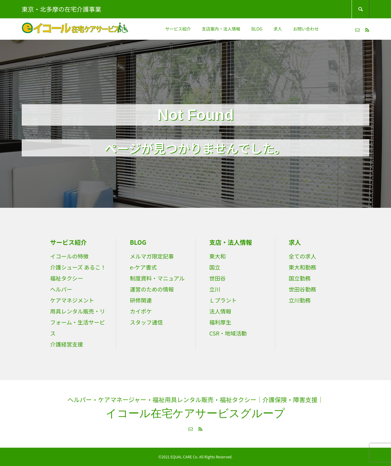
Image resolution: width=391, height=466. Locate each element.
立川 (214, 289)
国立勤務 (300, 278)
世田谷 (217, 278)
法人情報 (220, 311)
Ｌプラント (223, 300)
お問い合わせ (306, 29)
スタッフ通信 (146, 322)
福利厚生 (220, 322)
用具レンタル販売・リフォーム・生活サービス (77, 322)
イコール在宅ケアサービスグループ (195, 413)
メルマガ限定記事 (152, 256)
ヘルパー (61, 289)
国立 (214, 267)
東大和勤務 (302, 267)
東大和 (217, 256)
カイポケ (141, 311)
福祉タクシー (66, 278)
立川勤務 (300, 300)
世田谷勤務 (302, 289)
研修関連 (141, 300)
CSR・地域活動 (228, 333)
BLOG (256, 29)
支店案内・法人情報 (221, 29)
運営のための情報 (152, 289)
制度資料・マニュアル (157, 278)
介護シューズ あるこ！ (78, 267)
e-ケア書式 (143, 267)
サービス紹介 (178, 29)
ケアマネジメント (72, 300)
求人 (277, 29)
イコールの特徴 (69, 256)
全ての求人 (302, 256)
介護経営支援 (66, 344)
